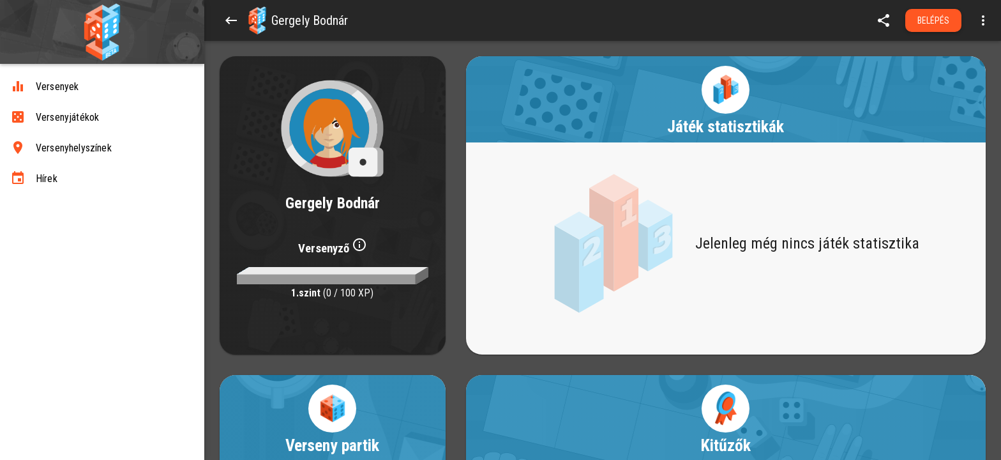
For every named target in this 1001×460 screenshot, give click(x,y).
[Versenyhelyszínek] (102, 148)
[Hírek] (102, 179)
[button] (257, 20)
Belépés (933, 20)
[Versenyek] (102, 87)
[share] (883, 20)
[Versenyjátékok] (102, 117)
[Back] (231, 20)
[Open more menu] (983, 20)
